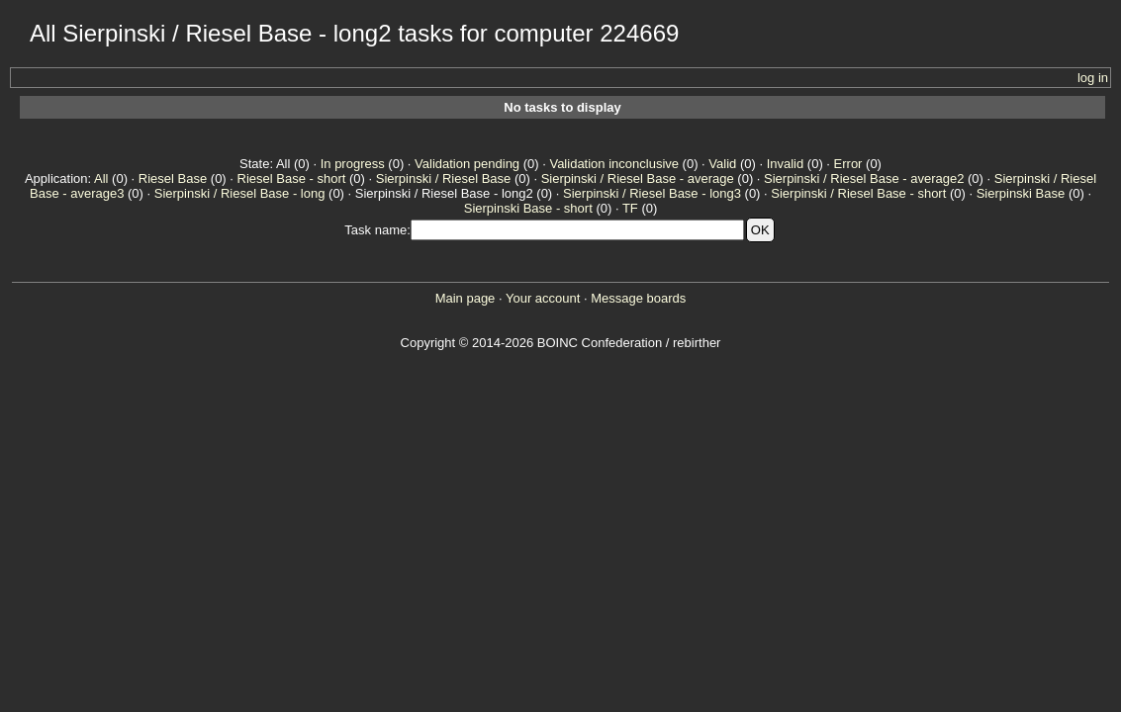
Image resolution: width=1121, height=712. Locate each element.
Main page (465, 298)
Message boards (638, 298)
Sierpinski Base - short (528, 208)
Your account (543, 298)
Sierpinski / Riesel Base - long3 (652, 193)
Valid (722, 163)
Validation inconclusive (614, 163)
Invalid (785, 163)
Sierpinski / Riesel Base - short (858, 193)
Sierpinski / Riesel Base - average (637, 178)
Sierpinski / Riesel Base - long (240, 193)
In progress (353, 163)
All (101, 178)
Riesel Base (173, 178)
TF (630, 208)
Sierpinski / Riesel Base (444, 178)
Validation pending (467, 163)
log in (1092, 77)
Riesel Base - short (291, 178)
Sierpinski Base (1021, 193)
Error (848, 163)
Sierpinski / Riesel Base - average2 (864, 178)
